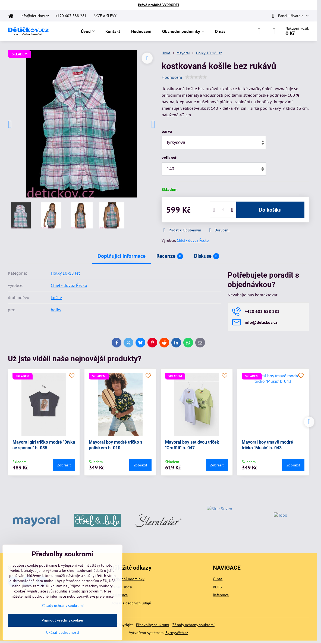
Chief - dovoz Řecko (193, 240)
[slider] (196, 77)
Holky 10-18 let (65, 273)
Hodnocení (172, 77)
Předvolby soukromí (152, 624)
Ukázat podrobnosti (62, 632)
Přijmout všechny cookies (63, 620)
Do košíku (270, 209)
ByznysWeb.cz (176, 632)
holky (56, 309)
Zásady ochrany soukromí (193, 624)
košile (56, 297)
